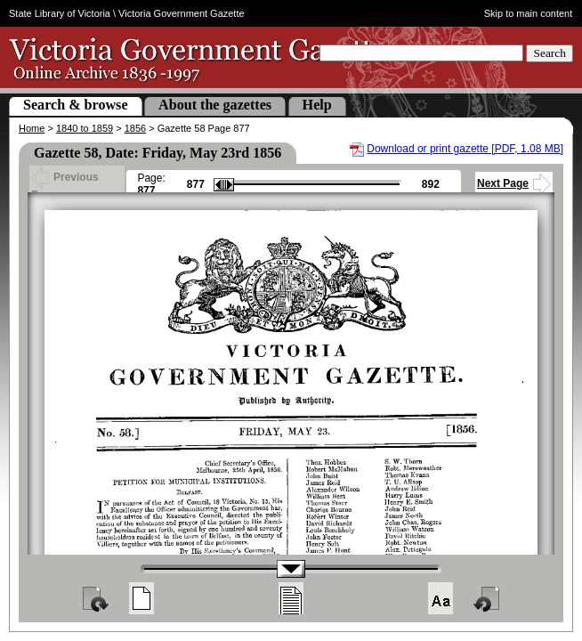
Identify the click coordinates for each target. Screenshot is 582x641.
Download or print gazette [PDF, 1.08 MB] (465, 148)
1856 (135, 128)
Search (549, 53)
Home (31, 128)
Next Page (514, 183)
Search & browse (75, 104)
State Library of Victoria (59, 13)
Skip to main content (528, 13)
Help (317, 104)
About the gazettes (214, 104)
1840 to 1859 (84, 128)
